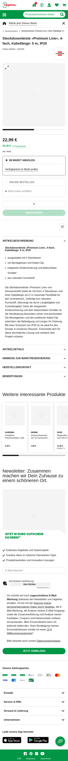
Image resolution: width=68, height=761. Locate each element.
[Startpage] (9, 5)
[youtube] (42, 753)
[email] (34, 570)
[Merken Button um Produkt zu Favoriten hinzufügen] (62, 227)
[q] (40, 14)
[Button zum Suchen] (61, 14)
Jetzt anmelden (34, 651)
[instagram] (36, 753)
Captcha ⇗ (43, 588)
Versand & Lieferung (16, 710)
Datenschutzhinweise (48, 641)
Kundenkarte (20, 146)
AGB (19, 759)
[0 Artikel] (34, 204)
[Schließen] (63, 23)
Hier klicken (29, 584)
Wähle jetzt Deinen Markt (23, 23)
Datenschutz (45, 759)
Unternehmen (12, 719)
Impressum (30, 759)
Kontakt (8, 693)
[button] (4, 14)
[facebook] (25, 753)
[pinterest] (31, 753)
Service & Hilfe (12, 702)
